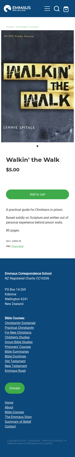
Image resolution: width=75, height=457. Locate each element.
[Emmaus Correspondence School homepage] (23, 8)
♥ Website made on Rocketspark (36, 442)
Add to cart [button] (37, 194)
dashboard (34, 440)
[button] (47, 8)
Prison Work (18, 246)
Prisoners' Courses (27, 26)
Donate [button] (15, 388)
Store (9, 26)
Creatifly (48, 443)
